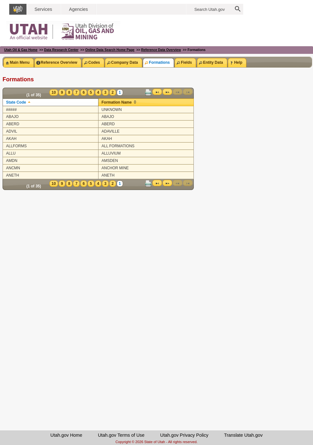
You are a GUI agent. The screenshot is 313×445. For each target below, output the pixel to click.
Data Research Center (61, 50)
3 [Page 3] (105, 92)
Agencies (78, 9)
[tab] (18, 62)
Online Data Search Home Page (110, 50)
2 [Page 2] (113, 92)
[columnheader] (50, 102)
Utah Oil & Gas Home (21, 50)
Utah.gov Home (66, 435)
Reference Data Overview (161, 50)
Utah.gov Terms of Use (121, 435)
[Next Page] (167, 92)
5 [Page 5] (91, 92)
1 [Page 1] (120, 92)
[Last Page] (157, 92)
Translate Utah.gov (243, 435)
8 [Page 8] (69, 92)
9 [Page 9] (62, 92)
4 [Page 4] (98, 92)
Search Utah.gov (209, 9)
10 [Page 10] (54, 92)
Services (43, 9)
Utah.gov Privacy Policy (184, 435)
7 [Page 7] (76, 92)
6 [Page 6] (84, 92)
